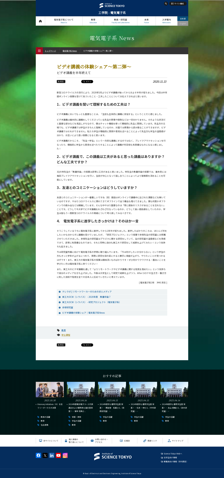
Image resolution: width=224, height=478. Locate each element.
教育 (93, 21)
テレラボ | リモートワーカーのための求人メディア (87, 291)
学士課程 (65, 334)
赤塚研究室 (67, 307)
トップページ (40, 21)
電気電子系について (63, 21)
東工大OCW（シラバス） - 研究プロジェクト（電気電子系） (91, 302)
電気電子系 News (70, 50)
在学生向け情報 (170, 457)
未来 (146, 21)
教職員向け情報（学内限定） (176, 461)
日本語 (183, 18)
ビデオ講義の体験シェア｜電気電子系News (83, 312)
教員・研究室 (120, 21)
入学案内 (166, 21)
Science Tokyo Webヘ (173, 453)
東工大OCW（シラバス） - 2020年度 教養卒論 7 (86, 296)
